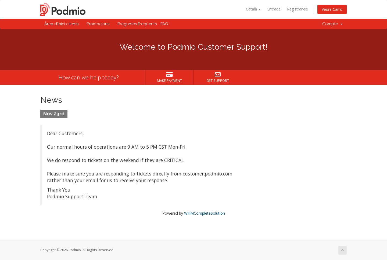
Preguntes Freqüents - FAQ (142, 23)
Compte (332, 23)
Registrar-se (297, 9)
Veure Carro (332, 9)
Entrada (274, 9)
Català (253, 9)
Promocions (98, 23)
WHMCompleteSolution (204, 213)
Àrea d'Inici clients (61, 23)
